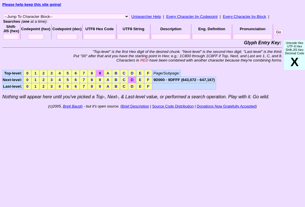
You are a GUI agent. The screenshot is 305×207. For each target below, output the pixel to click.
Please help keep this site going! (31, 4)
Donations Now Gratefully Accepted (226, 106)
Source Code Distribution (173, 106)
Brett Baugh (73, 106)
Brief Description (135, 106)
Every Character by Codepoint (192, 16)
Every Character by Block (244, 16)
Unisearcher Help (146, 16)
